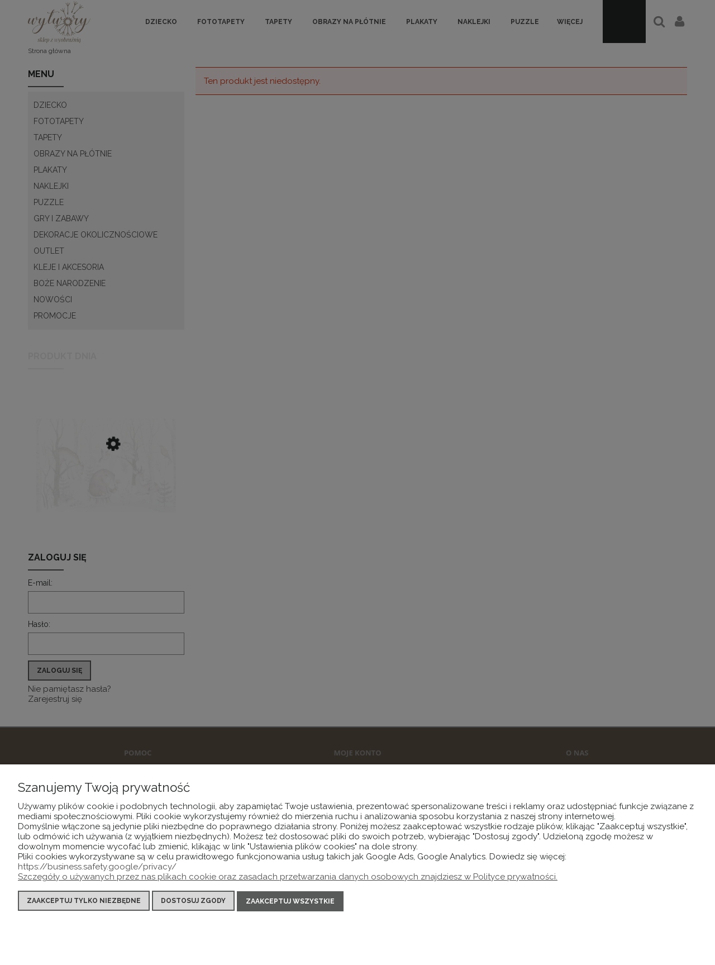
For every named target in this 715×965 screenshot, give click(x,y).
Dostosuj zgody (193, 901)
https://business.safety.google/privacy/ (97, 867)
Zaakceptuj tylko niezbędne (84, 901)
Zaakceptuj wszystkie (290, 901)
